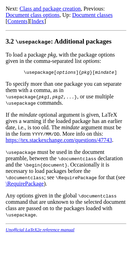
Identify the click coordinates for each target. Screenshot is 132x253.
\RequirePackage (25, 185)
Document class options (32, 15)
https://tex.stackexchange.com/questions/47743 (59, 141)
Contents (17, 21)
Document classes (92, 15)
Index (37, 21)
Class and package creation (50, 9)
